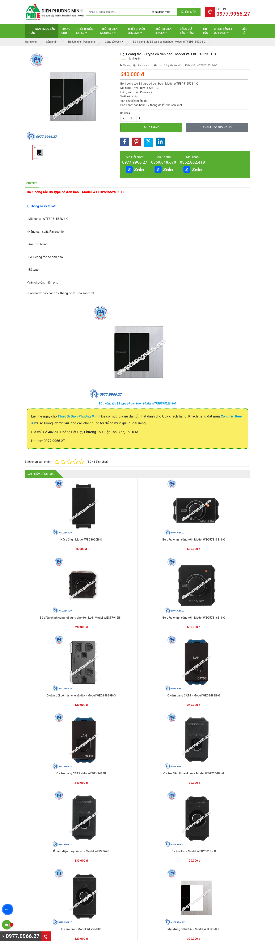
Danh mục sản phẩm (41, 30)
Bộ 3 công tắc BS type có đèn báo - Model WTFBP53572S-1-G (138, 658)
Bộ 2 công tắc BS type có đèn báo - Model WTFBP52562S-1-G (182, 658)
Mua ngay (151, 127)
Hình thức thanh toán (213, 845)
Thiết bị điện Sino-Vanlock (158, 886)
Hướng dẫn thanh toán (156, 813)
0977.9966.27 (134, 162)
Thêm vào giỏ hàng (217, 127)
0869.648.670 (163, 162)
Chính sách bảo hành (213, 851)
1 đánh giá (132, 58)
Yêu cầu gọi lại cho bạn (156, 821)
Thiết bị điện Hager (154, 862)
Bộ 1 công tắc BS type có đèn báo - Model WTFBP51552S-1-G (137, 403)
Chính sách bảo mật (213, 862)
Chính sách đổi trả (212, 857)
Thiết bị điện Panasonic (156, 857)
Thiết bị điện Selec (153, 868)
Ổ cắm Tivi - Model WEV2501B (47, 654)
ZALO (8, 909)
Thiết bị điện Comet (154, 880)
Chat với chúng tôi (217, 817)
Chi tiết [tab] (31, 183)
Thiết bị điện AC (152, 874)
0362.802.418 (192, 162)
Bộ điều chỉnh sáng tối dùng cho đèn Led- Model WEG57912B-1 (137, 531)
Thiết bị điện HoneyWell (156, 892)
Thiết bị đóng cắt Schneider (159, 851)
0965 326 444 (60, 870)
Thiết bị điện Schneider (156, 845)
